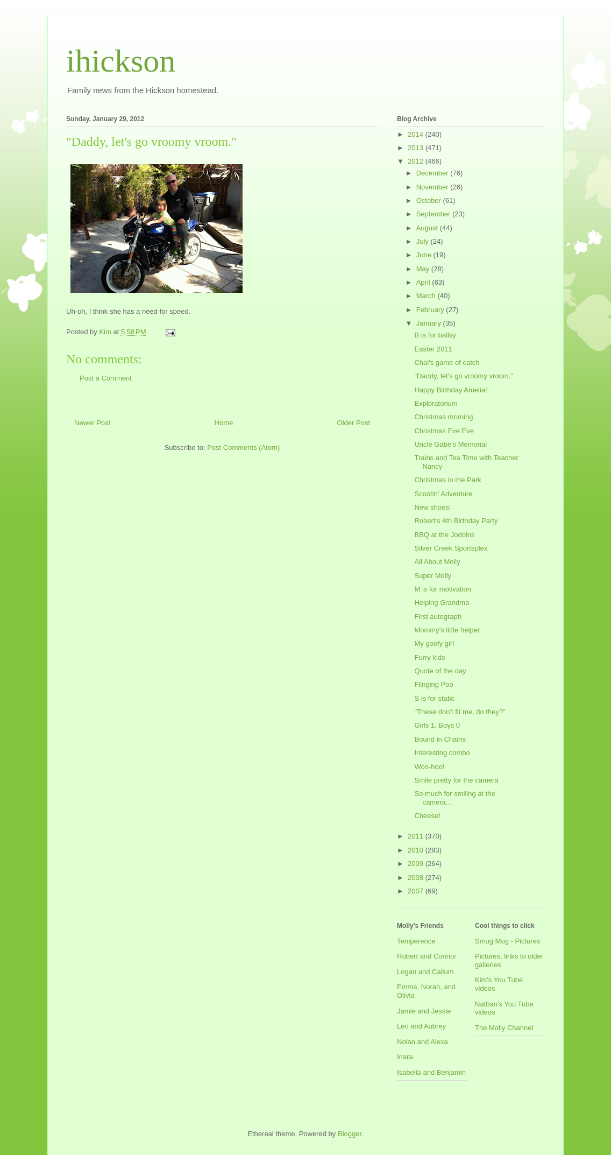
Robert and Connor (427, 956)
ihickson (120, 61)
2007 (416, 891)
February (431, 310)
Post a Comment (106, 378)
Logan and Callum (425, 972)
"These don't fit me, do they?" (459, 712)
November (433, 187)
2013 (416, 148)
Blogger (349, 1134)
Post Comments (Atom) (243, 447)
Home (224, 423)
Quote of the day (440, 671)
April (424, 282)
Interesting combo (442, 753)
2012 (416, 161)
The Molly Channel (504, 1028)
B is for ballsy (435, 335)
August (428, 228)
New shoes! (432, 507)
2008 (416, 878)
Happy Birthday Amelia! (450, 390)
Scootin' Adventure (443, 494)
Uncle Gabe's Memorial (450, 444)
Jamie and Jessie (424, 1011)
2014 (416, 134)
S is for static (434, 698)
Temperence (416, 941)
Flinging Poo (433, 684)
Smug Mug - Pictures (507, 941)
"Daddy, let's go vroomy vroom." (463, 376)
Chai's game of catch (446, 362)
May (423, 269)
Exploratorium (435, 403)
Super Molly (432, 576)
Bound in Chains (439, 739)
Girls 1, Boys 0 (437, 725)
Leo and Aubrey (421, 1026)
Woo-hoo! (429, 767)
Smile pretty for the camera (456, 780)
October (429, 200)
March (427, 296)
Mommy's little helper (447, 630)
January (429, 323)
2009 (416, 864)
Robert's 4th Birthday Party (456, 521)
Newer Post (92, 423)
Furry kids (429, 657)
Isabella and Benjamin (431, 1072)
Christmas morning (443, 417)
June (425, 255)
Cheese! (427, 816)
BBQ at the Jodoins (444, 535)
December (433, 173)
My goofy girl (434, 643)
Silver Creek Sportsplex (450, 548)
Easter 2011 (433, 349)
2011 (416, 836)
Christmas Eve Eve (444, 431)
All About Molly (437, 562)
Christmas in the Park (447, 480)
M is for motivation (442, 589)
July (423, 241)
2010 (416, 850)
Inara (405, 1057)
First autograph (437, 616)
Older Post (353, 423)
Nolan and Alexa (422, 1042)
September (434, 214)
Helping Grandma (441, 602)
